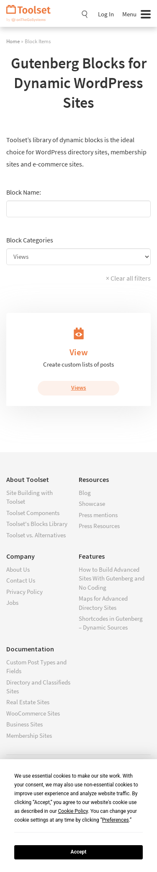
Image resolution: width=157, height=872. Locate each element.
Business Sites (24, 724)
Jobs (12, 602)
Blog (85, 493)
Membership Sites (29, 735)
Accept (79, 852)
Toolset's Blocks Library (36, 524)
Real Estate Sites (27, 702)
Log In (106, 14)
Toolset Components (32, 513)
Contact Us (20, 580)
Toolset (31, 13)
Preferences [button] (115, 820)
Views (78, 387)
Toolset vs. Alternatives (36, 535)
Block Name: (23, 192)
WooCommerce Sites (33, 713)
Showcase (92, 504)
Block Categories (29, 240)
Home (13, 41)
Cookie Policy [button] (73, 811)
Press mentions (98, 515)
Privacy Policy (24, 592)
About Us (18, 569)
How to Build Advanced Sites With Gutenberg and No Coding (111, 578)
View (78, 352)
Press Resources (99, 526)
